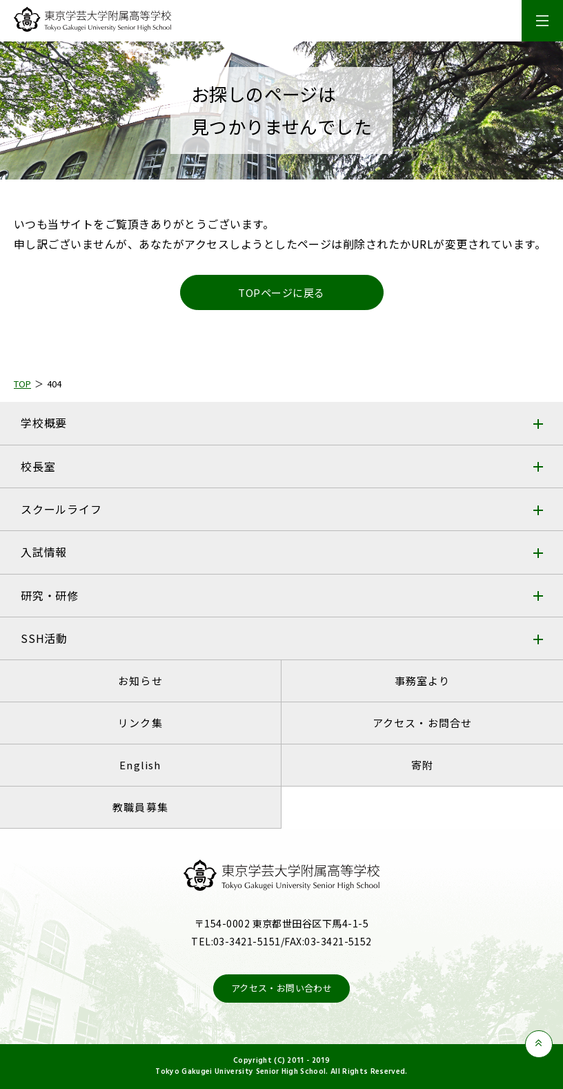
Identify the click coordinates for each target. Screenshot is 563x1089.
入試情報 (44, 551)
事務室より (423, 680)
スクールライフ (61, 509)
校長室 (38, 466)
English (140, 765)
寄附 (422, 765)
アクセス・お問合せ (423, 722)
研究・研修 (50, 595)
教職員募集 (140, 807)
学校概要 (44, 422)
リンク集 (140, 722)
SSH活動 (44, 638)
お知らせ (140, 680)
